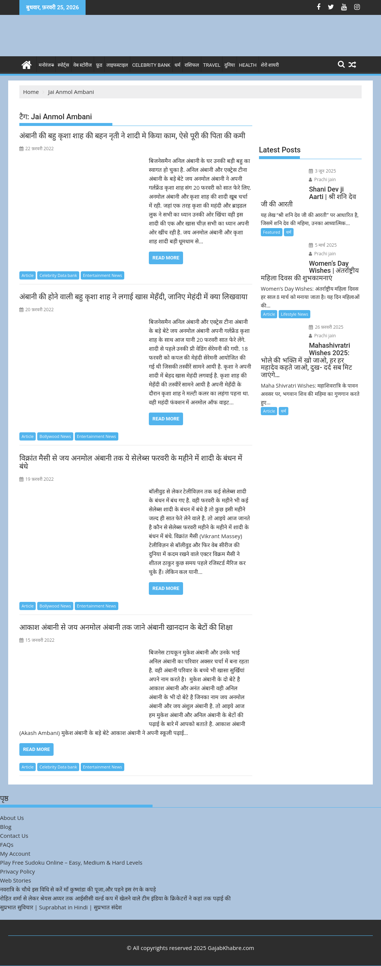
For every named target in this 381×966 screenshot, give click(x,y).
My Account (15, 853)
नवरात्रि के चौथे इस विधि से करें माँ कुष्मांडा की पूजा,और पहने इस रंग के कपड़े (78, 889)
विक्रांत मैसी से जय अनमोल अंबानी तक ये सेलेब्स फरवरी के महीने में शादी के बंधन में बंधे (130, 462)
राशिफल (192, 65)
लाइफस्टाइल (117, 65)
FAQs (6, 844)
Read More (166, 258)
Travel (211, 65)
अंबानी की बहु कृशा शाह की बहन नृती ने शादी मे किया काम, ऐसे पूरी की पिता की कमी (132, 135)
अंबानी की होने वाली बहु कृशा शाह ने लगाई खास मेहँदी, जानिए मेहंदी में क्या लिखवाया (133, 296)
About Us (12, 817)
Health (247, 65)
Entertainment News (102, 275)
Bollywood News (55, 436)
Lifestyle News (294, 314)
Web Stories (15, 880)
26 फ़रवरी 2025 (326, 327)
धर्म (177, 65)
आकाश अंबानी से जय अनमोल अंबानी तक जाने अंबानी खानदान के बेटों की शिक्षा (126, 627)
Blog (6, 826)
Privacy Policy (17, 871)
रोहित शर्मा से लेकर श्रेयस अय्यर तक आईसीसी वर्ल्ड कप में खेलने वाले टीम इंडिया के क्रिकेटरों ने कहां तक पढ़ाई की (115, 898)
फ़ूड (99, 65)
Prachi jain (322, 179)
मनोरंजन (46, 65)
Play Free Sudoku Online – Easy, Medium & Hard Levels (71, 862)
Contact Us (14, 835)
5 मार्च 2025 (323, 245)
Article (27, 275)
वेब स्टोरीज (82, 65)
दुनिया (229, 65)
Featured (271, 232)
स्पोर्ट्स (63, 65)
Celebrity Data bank (58, 275)
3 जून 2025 (322, 171)
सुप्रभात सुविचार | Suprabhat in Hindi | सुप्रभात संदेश (61, 907)
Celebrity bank (151, 65)
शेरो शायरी (270, 65)
